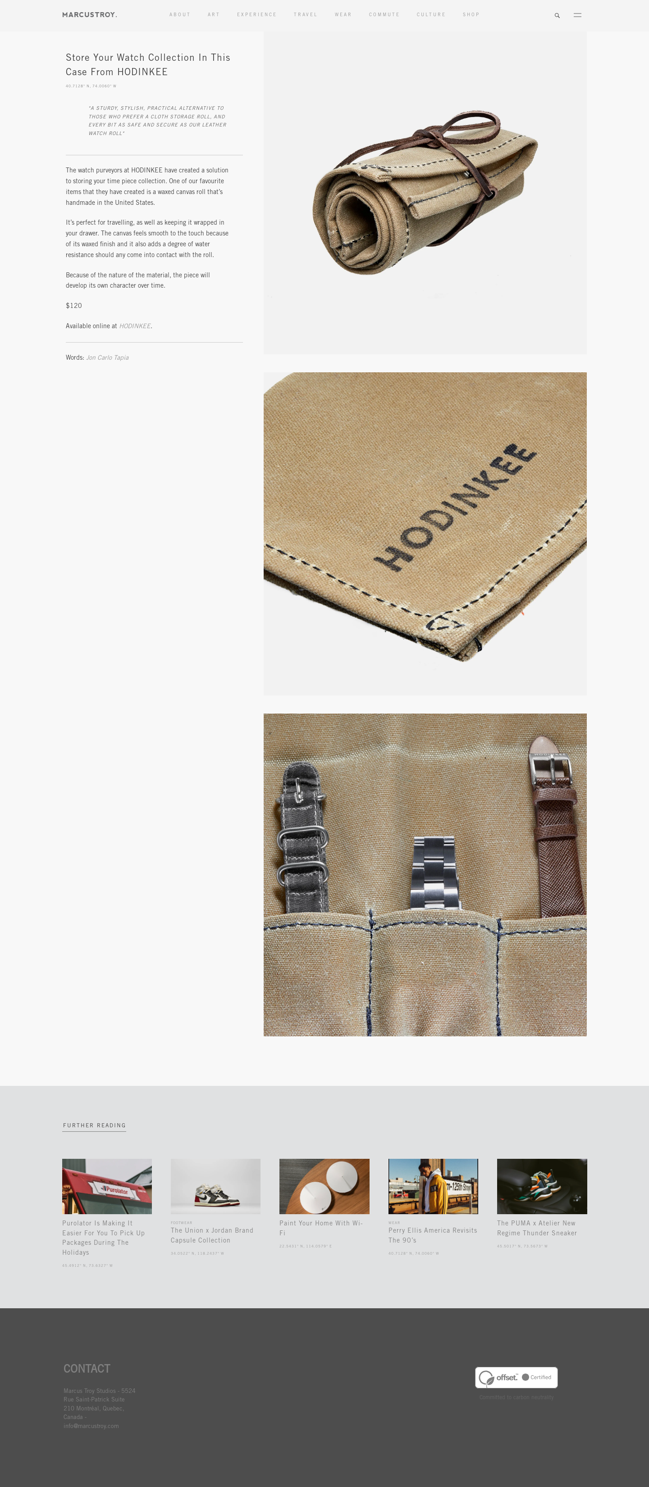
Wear (343, 15)
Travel (306, 15)
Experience (257, 15)
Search (557, 16)
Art (214, 15)
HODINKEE (135, 327)
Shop (471, 15)
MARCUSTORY (90, 15)
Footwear (181, 1223)
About (180, 15)
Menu (577, 16)
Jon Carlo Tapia (107, 358)
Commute (384, 15)
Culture (431, 15)
